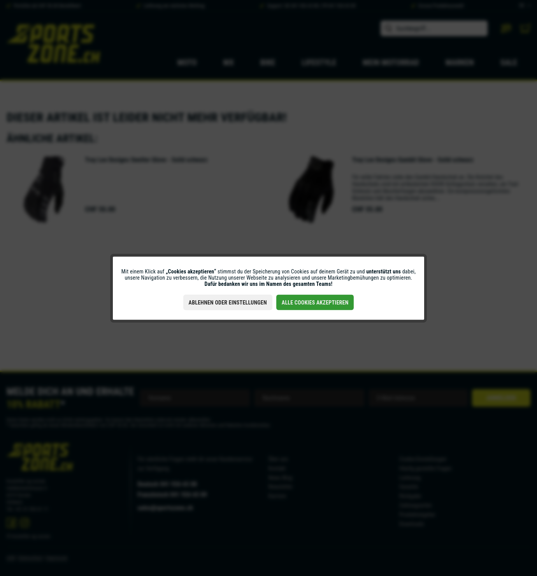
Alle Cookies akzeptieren (315, 302)
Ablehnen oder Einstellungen (228, 302)
